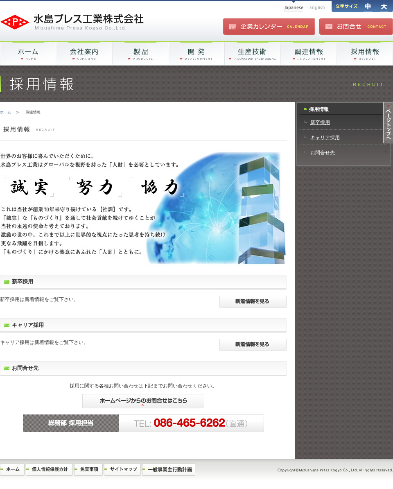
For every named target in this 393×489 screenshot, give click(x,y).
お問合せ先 (322, 153)
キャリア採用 (325, 137)
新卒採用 (320, 122)
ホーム (5, 112)
